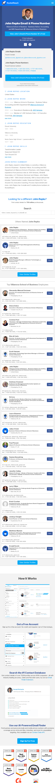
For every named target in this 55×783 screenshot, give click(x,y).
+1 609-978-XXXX (11, 69)
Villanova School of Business (36, 29)
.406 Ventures (37, 110)
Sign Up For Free (27, 741)
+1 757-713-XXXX (11, 71)
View (49, 230)
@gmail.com (19, 57)
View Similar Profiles (27, 274)
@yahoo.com (41, 57)
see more (8, 118)
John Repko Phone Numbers (16, 63)
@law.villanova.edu (30, 57)
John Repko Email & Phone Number (27, 23)
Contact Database (35, 672)
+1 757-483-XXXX (36, 69)
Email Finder (39, 725)
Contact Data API (38, 732)
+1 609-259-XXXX (23, 71)
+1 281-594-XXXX (24, 69)
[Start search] (53, 213)
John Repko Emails (13, 52)
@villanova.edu (10, 57)
